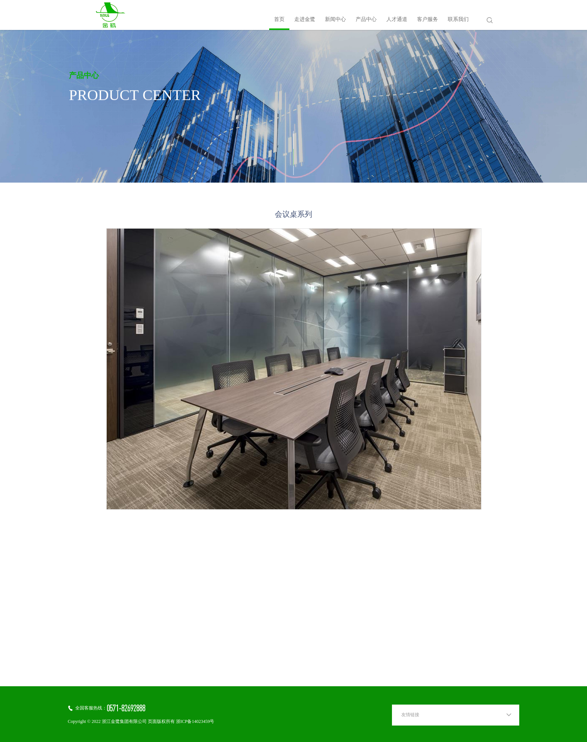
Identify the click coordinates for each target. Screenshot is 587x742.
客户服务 (427, 19)
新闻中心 (335, 19)
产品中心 (366, 19)
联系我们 (458, 19)
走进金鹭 (304, 19)
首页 (279, 19)
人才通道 (396, 19)
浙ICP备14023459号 (195, 721)
